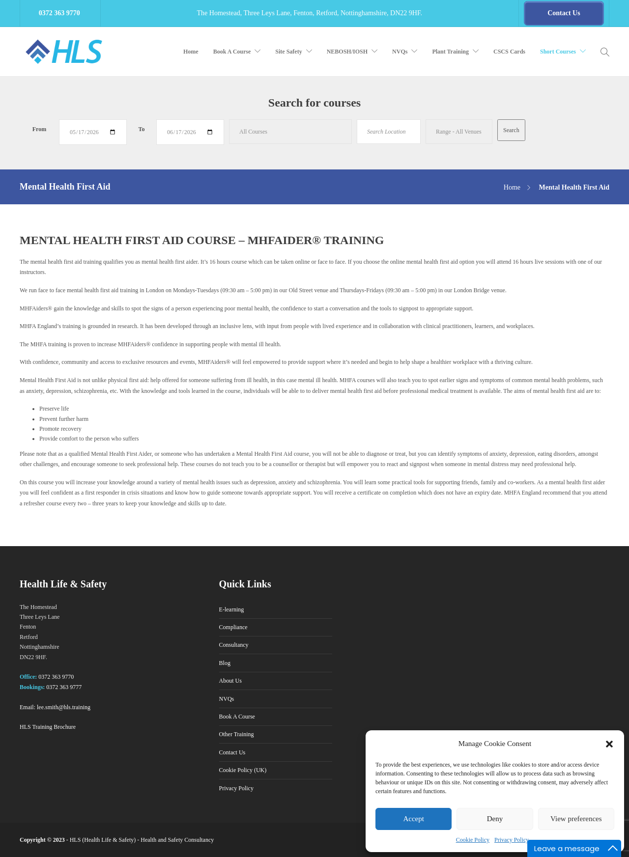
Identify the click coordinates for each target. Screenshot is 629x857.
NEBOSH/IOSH (347, 51)
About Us (230, 680)
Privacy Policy (511, 839)
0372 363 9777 (64, 687)
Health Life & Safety (109, 839)
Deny (495, 819)
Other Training (236, 734)
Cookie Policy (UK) (243, 770)
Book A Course (232, 51)
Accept (413, 819)
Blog (224, 663)
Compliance (233, 627)
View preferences (575, 819)
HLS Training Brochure (48, 726)
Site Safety (288, 51)
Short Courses (558, 51)
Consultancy (234, 644)
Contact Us (232, 752)
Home (191, 51)
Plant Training (450, 51)
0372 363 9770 (56, 676)
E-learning (231, 609)
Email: (27, 707)
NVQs (399, 51)
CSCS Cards (509, 51)
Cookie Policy (472, 839)
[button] (609, 744)
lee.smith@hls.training (63, 707)
